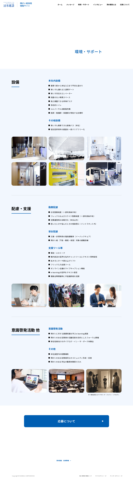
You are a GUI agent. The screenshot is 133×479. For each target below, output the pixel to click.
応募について (66, 421)
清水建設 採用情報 (62, 460)
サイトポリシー (100, 476)
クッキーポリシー (115, 476)
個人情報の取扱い (84, 476)
